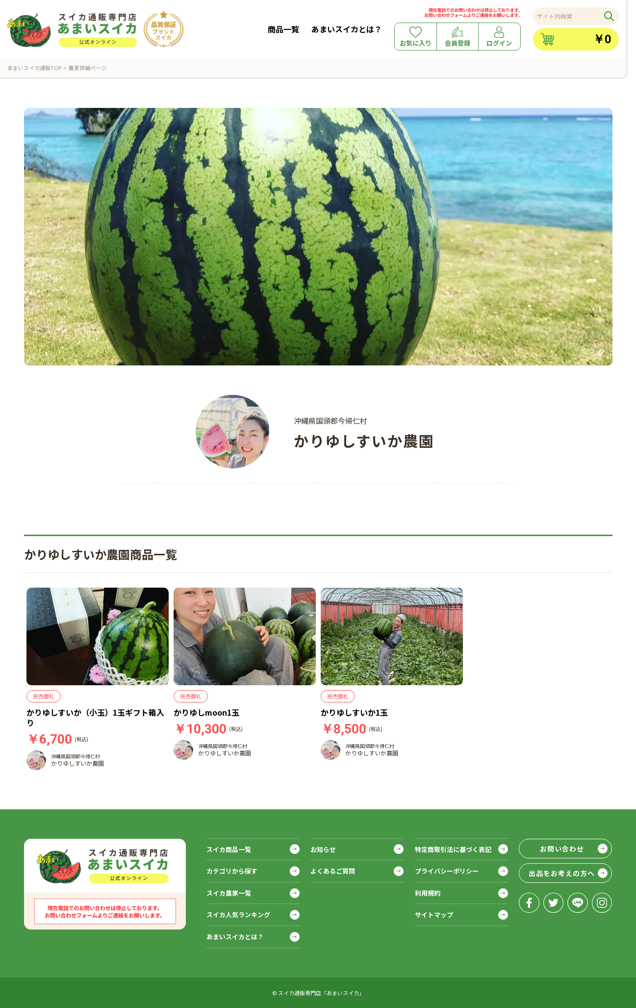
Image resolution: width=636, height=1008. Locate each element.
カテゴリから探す (231, 871)
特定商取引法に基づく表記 (453, 849)
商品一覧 (283, 29)
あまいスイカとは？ (346, 29)
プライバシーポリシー (447, 871)
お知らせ (323, 849)
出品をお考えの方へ (562, 873)
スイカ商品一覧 (228, 849)
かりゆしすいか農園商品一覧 (100, 554)
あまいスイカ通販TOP (34, 68)
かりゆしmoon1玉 (206, 712)
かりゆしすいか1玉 (354, 712)
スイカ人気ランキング (238, 914)
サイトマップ (434, 914)
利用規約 (427, 893)
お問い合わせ (562, 848)
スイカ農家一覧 (228, 893)
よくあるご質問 (332, 871)
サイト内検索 (554, 16)
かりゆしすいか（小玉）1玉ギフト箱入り (95, 717)
